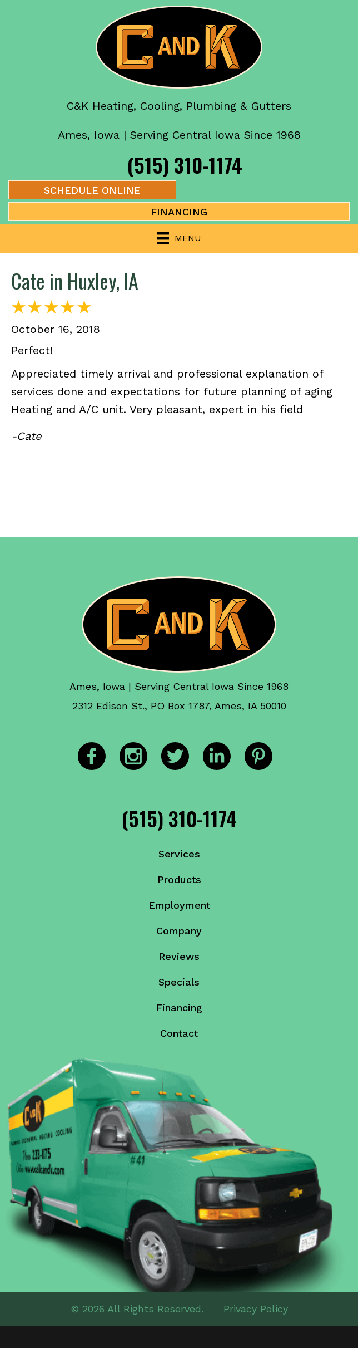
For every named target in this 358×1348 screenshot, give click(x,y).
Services (179, 854)
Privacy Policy (255, 1309)
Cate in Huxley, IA (74, 280)
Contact (179, 1033)
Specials (179, 982)
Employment (179, 905)
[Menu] (179, 238)
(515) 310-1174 (184, 164)
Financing (179, 1007)
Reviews (179, 956)
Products (179, 879)
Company (179, 931)
